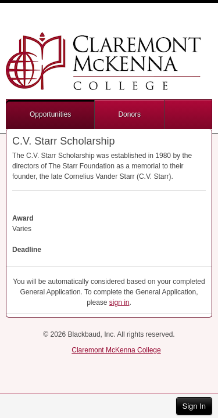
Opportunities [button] (50, 114)
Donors (129, 114)
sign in (119, 302)
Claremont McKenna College (116, 350)
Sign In (194, 406)
